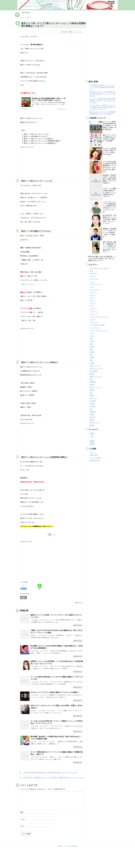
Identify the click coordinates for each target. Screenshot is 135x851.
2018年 (92, 442)
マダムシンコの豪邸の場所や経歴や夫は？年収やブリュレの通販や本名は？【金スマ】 (109, 192)
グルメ (92, 287)
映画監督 (93, 382)
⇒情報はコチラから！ (27, 286)
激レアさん (93, 398)
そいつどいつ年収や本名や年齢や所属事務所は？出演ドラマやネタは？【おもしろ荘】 (102, 100)
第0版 (75, 847)
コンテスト (93, 292)
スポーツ (93, 298)
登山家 (92, 403)
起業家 (92, 420)
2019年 (92, 440)
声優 (91, 355)
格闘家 (92, 390)
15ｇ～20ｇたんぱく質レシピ (100, 268)
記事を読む (78, 627)
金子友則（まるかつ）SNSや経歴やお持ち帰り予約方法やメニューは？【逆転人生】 (102, 94)
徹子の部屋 (93, 371)
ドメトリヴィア (30, 2)
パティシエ (93, 314)
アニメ (92, 281)
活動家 (92, 395)
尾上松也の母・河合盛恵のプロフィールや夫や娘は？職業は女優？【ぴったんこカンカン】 (52, 779)
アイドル (93, 276)
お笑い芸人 (93, 273)
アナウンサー (94, 279)
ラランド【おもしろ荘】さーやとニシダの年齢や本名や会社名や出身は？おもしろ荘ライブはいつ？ (102, 107)
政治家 (92, 374)
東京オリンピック (96, 387)
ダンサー (93, 303)
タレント (93, 300)
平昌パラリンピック (96, 368)
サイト (22, 828)
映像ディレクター (96, 376)
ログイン (93, 452)
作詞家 (92, 341)
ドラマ (92, 306)
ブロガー (93, 319)
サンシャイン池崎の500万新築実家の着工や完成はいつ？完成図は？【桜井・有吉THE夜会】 (109, 125)
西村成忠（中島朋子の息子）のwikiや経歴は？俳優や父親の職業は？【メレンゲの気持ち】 (109, 179)
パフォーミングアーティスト (99, 317)
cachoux (80, 604)
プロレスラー (94, 322)
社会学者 (93, 406)
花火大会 (93, 417)
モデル (92, 333)
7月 (92, 435)
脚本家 (92, 414)
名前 (22, 814)
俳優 (91, 344)
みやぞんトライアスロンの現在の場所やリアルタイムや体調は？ (54, 694)
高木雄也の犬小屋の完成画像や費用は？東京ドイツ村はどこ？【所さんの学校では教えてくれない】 (48, 100)
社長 (91, 409)
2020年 (92, 433)
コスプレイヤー (95, 290)
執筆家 (92, 352)
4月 (92, 437)
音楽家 (92, 425)
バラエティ (80, 32)
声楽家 (92, 357)
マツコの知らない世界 (97, 325)
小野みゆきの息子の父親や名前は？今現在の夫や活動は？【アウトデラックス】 (48, 774)
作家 (91, 338)
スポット (73, 32)
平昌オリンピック (96, 365)
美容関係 (93, 412)
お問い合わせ (26, 12)
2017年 (92, 444)
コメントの (95, 458)
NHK (91, 271)
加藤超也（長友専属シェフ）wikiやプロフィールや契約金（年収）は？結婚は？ (109, 232)
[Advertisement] (36, 165)
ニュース (93, 309)
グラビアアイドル (96, 284)
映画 (91, 379)
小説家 (92, 363)
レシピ (92, 336)
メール (23, 821)
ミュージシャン (95, 328)
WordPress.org (95, 460)
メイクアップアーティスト (99, 330)
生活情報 (93, 401)
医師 (91, 349)
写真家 (92, 346)
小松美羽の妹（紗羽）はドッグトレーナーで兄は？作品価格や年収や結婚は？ (102, 87)
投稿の (94, 455)
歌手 (91, 393)
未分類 (92, 384)
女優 (91, 360)
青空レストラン (95, 422)
